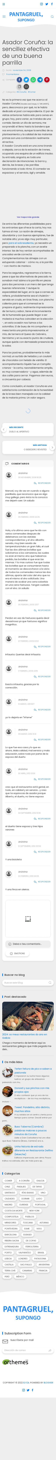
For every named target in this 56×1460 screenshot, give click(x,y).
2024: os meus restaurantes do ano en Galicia (24, 1036)
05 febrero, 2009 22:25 (29, 517)
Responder (42, 483)
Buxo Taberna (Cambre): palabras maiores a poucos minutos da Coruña (30, 1130)
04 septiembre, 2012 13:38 (29, 813)
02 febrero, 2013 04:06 (28, 876)
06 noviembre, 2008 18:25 (29, 477)
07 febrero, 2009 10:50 (28, 641)
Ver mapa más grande (28, 217)
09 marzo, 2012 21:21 (27, 734)
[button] (19, 79)
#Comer (32, 92)
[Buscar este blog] (28, 983)
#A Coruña (21, 92)
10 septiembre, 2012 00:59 (29, 846)
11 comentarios (12, 74)
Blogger (48, 1382)
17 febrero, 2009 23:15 (28, 671)
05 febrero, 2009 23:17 (28, 604)
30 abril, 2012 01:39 (26, 773)
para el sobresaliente (21, 243)
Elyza (26, 1382)
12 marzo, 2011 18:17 (26, 704)
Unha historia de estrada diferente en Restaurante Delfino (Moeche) (33, 1150)
